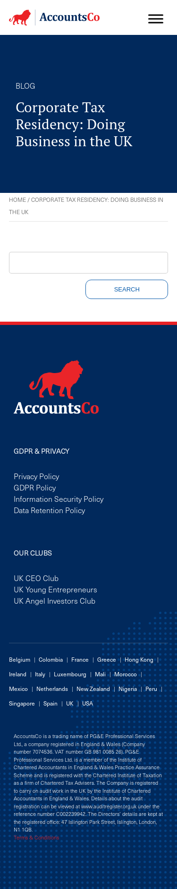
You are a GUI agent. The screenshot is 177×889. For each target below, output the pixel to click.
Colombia (51, 659)
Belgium (19, 659)
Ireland (17, 674)
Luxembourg (70, 674)
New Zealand (93, 688)
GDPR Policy (35, 487)
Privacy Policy (36, 476)
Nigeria (127, 688)
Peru (151, 688)
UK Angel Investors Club (54, 600)
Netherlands (52, 688)
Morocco (125, 674)
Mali (100, 674)
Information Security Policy (58, 498)
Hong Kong (139, 659)
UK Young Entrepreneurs (55, 589)
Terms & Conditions (36, 837)
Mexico (18, 688)
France (80, 659)
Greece (106, 659)
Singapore (22, 703)
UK (70, 703)
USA (87, 703)
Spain (50, 703)
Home (17, 199)
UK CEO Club (36, 577)
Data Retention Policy (49, 509)
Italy (40, 674)
